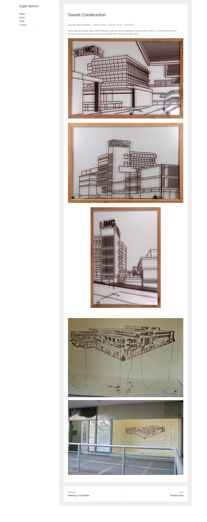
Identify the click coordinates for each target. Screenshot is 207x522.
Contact (22, 25)
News (21, 21)
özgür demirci (28, 6)
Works (22, 14)
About (22, 17)
